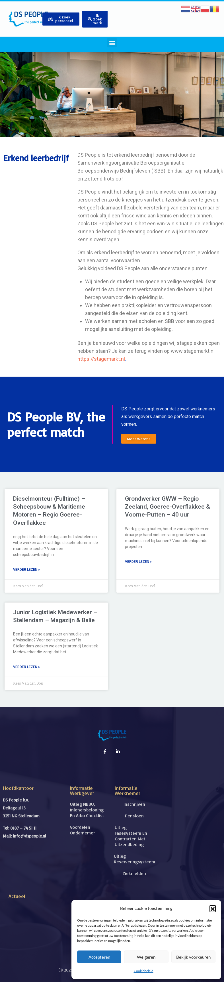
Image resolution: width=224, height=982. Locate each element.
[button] (212, 908)
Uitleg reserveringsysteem (134, 859)
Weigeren (146, 957)
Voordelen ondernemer (82, 830)
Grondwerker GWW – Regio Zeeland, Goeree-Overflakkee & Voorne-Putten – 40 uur (167, 506)
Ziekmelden (134, 873)
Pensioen (134, 816)
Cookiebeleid (143, 971)
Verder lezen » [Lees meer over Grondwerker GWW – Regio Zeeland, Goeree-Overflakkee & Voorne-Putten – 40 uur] (138, 562)
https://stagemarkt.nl (101, 359)
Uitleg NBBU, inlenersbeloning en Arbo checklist (87, 809)
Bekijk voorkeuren (193, 957)
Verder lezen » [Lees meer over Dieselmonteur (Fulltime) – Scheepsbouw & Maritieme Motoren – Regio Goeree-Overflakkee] (26, 570)
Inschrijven (134, 804)
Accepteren (99, 957)
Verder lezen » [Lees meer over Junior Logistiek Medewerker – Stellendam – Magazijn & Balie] (26, 667)
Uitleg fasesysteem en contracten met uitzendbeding (131, 835)
